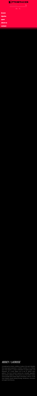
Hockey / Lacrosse (11, 362)
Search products (26, 6)
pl (19, 8)
